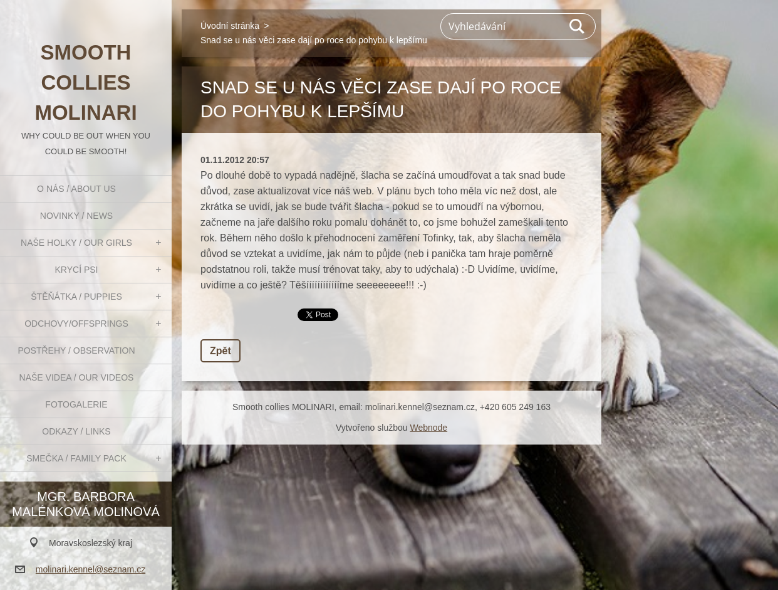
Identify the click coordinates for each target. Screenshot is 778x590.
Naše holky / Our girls (76, 243)
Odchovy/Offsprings (76, 324)
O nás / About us (76, 189)
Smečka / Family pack (76, 458)
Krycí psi (76, 270)
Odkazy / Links (76, 431)
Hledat (577, 26)
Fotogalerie (76, 404)
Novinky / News (76, 216)
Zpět (220, 350)
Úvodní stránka (229, 26)
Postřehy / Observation (76, 350)
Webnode (428, 428)
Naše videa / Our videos (76, 377)
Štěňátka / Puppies (76, 297)
